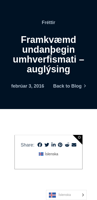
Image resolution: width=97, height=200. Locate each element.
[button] (78, 140)
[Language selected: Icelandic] (66, 195)
